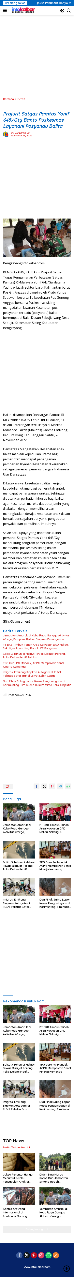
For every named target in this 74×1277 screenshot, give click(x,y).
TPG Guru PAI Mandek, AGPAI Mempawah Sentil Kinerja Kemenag (33, 664)
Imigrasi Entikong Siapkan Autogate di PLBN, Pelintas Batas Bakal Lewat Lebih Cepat (32, 673)
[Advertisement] (37, 56)
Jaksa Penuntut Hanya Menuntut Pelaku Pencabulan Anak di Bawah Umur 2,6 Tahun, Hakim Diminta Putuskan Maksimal (18, 1178)
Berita (7, 107)
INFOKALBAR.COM (20, 132)
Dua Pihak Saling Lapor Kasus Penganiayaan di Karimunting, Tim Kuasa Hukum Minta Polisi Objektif (37, 683)
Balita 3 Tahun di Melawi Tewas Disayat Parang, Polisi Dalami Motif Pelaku (34, 655)
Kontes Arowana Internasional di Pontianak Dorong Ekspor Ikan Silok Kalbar (15, 1212)
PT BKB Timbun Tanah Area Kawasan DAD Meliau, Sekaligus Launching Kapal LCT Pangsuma (35, 646)
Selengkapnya (37, 1229)
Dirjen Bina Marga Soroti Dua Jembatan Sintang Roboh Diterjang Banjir (53, 1178)
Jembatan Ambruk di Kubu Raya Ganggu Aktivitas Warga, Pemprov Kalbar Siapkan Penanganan (36, 637)
